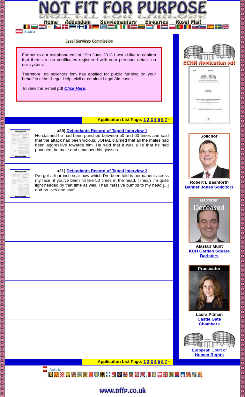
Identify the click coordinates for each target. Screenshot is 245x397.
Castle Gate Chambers (209, 321)
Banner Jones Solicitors (209, 187)
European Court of (209, 352)
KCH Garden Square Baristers (209, 253)
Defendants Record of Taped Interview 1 (107, 130)
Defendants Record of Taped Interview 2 (107, 170)
